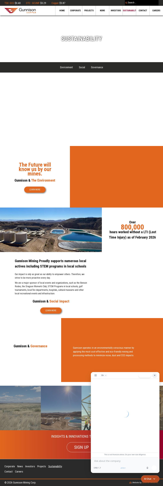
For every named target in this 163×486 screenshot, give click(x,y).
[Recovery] (20, 408)
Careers (156, 10)
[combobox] (142, 2)
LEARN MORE (34, 189)
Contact (143, 10)
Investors (116, 10)
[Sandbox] (61, 408)
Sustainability (129, 10)
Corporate (75, 10)
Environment (66, 67)
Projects (89, 10)
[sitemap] (130, 482)
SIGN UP (81, 447)
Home (62, 10)
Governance (97, 67)
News (102, 10)
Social (82, 67)
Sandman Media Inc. (150, 482)
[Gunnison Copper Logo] (20, 10)
